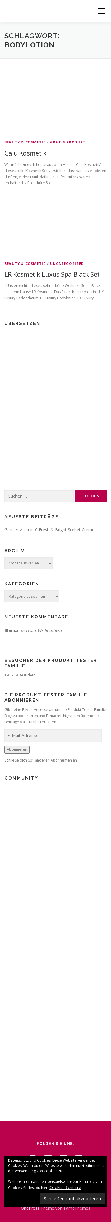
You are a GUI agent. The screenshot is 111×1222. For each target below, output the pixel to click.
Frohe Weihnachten (44, 630)
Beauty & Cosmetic (25, 142)
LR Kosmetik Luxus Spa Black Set (51, 274)
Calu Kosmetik (25, 152)
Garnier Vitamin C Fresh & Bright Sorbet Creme (49, 529)
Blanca (11, 630)
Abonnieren (17, 749)
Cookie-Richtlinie (65, 1187)
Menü (101, 11)
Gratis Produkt (68, 142)
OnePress (30, 1208)
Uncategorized (67, 263)
